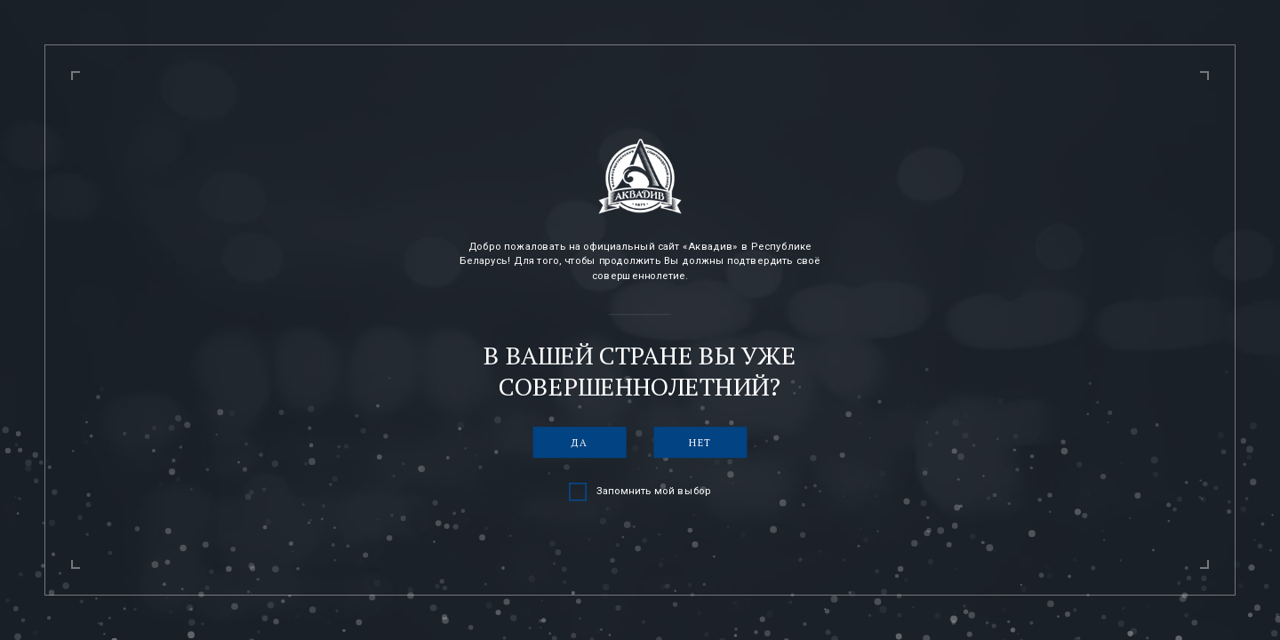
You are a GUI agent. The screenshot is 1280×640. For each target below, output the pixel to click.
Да (580, 442)
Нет (700, 442)
